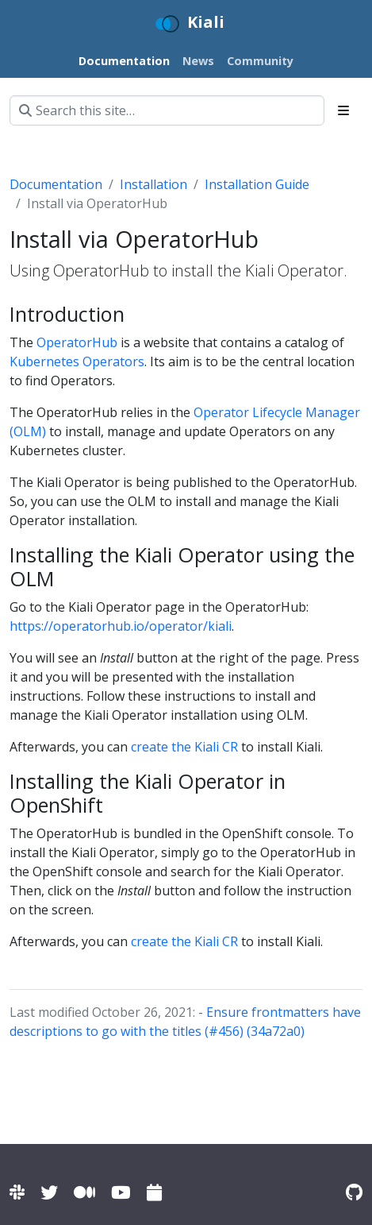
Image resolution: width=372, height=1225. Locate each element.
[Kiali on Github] (354, 1192)
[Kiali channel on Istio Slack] (17, 1192)
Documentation (56, 184)
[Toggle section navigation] (343, 110)
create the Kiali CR (184, 746)
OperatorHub (76, 342)
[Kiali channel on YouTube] (121, 1192)
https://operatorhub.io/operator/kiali (121, 626)
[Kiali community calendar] (154, 1192)
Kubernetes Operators (77, 361)
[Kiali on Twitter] (49, 1192)
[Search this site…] (167, 110)
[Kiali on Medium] (84, 1192)
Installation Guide (257, 184)
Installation (153, 184)
